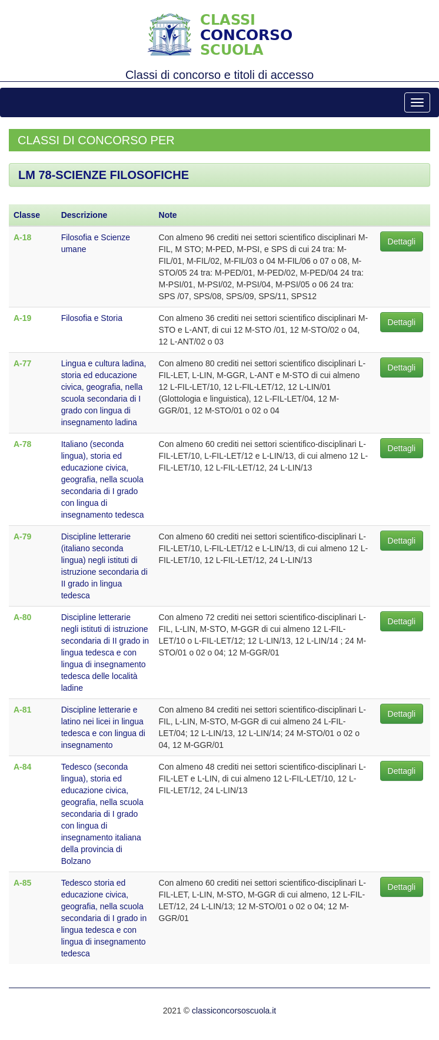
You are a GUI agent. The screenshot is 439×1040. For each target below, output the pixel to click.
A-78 (22, 444)
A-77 (22, 363)
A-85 (22, 882)
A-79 (22, 536)
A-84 (22, 766)
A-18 (22, 237)
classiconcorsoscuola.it (234, 1010)
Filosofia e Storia (91, 318)
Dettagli (401, 241)
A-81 (22, 709)
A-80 (22, 617)
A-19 (22, 318)
